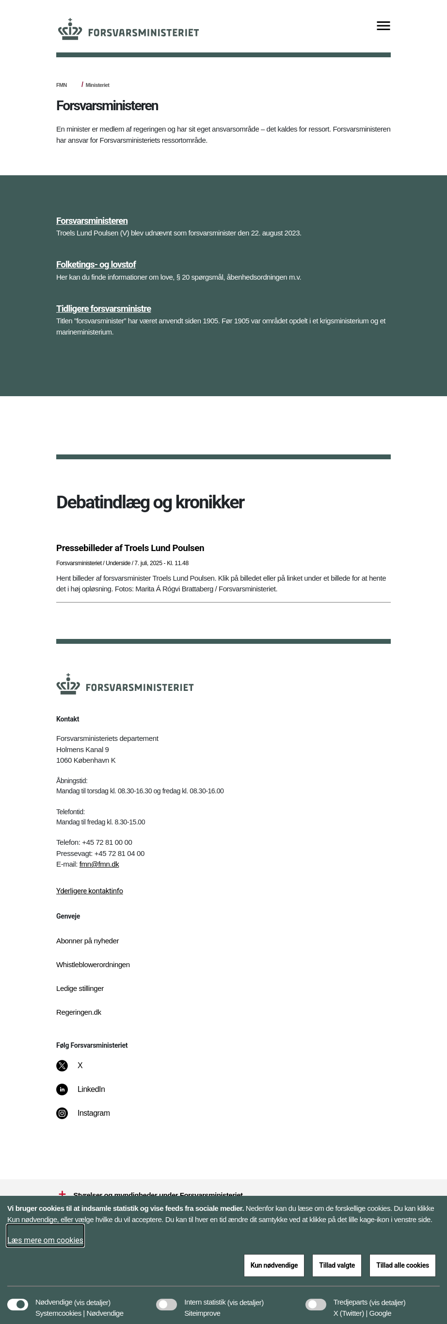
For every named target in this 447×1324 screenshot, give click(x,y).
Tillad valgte (337, 1265)
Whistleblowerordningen (93, 964)
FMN (61, 85)
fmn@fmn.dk (99, 864)
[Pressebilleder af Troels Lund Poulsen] (223, 548)
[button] (92, 1297)
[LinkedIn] (87, 1094)
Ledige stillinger (80, 988)
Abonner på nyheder (87, 941)
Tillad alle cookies (402, 1265)
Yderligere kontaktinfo (89, 891)
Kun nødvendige (274, 1265)
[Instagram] (90, 1118)
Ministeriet (97, 85)
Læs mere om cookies (45, 1240)
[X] (80, 1070)
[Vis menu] (383, 26)
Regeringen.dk (78, 1012)
